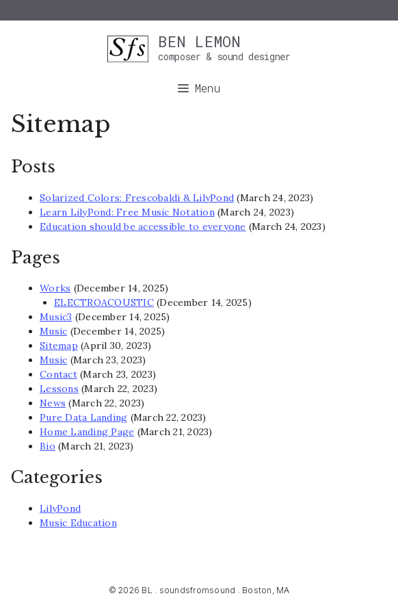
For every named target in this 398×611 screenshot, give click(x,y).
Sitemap (59, 345)
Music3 (56, 317)
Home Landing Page (87, 432)
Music (53, 331)
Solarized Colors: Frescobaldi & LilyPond (137, 198)
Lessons (59, 388)
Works (55, 288)
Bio (47, 446)
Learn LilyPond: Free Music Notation (127, 212)
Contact (58, 374)
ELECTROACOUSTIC (104, 302)
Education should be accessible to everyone (143, 226)
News (53, 403)
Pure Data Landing (83, 417)
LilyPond (60, 508)
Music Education (78, 523)
